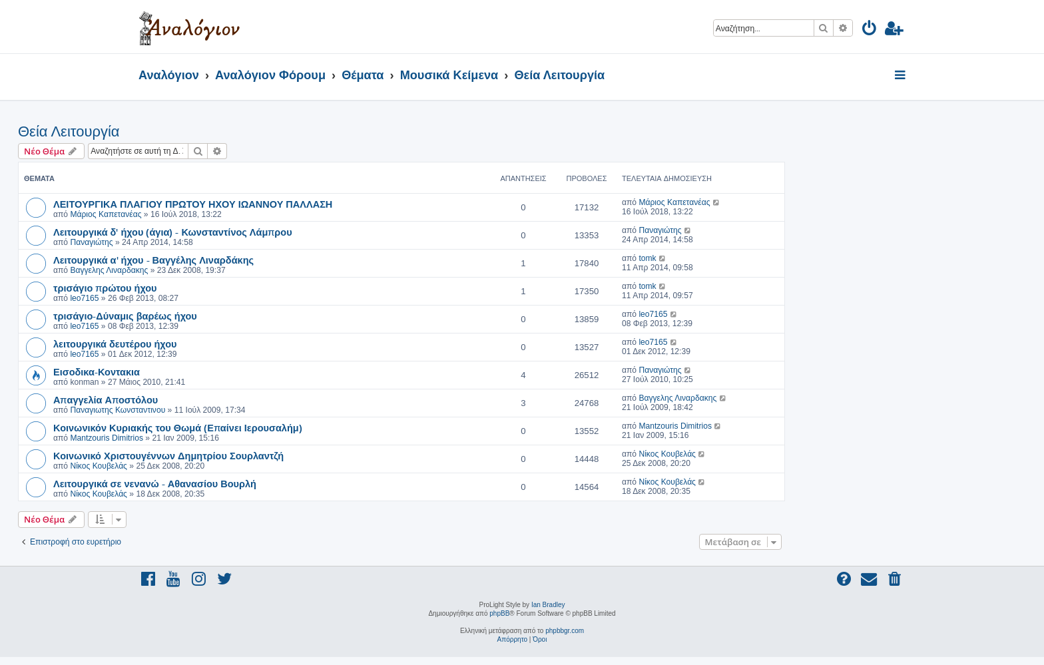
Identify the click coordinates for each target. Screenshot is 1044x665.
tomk (647, 258)
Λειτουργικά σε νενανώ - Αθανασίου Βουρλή (154, 483)
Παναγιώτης (91, 242)
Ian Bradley (548, 604)
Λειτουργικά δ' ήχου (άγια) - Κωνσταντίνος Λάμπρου (172, 232)
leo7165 (84, 298)
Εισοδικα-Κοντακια (96, 371)
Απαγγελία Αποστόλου (105, 399)
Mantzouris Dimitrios (106, 438)
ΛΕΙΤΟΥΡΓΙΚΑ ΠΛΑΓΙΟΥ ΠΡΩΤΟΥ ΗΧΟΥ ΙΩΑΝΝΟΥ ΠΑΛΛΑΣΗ (192, 204)
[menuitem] (870, 30)
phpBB (499, 613)
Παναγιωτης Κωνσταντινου (117, 410)
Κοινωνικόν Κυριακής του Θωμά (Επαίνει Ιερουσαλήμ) (177, 427)
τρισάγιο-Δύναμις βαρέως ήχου (125, 316)
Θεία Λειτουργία (69, 131)
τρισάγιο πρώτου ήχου (105, 288)
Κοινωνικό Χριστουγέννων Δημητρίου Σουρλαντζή (168, 455)
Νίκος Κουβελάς (98, 466)
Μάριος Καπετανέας (105, 214)
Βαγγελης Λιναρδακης (109, 270)
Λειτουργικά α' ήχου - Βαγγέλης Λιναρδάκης (153, 260)
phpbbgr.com (564, 630)
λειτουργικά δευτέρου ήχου (114, 343)
